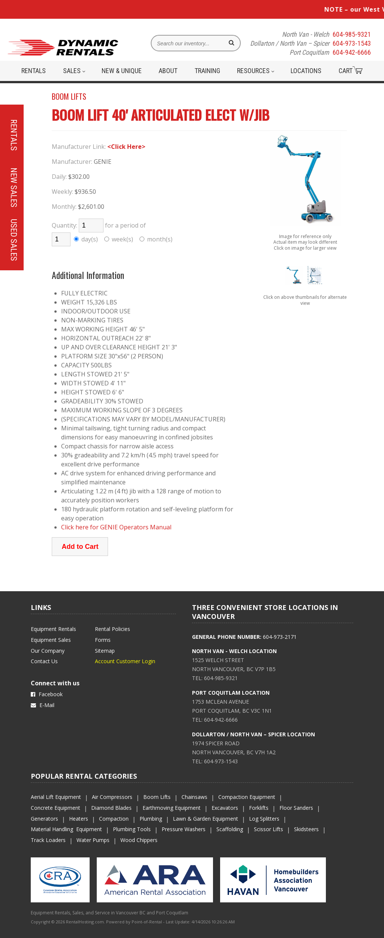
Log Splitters (264, 818)
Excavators (225, 807)
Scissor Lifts (268, 829)
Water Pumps (93, 840)
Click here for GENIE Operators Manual (116, 527)
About (168, 71)
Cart (351, 70)
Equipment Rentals (53, 628)
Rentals (33, 71)
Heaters (78, 818)
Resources (255, 71)
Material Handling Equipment (66, 829)
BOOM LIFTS (69, 96)
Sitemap (105, 650)
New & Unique (122, 71)
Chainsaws (194, 796)
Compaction (114, 818)
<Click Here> (126, 146)
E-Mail (42, 705)
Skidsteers (306, 829)
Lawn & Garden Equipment (205, 818)
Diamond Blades (111, 807)
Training (207, 71)
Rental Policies (112, 628)
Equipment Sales (51, 639)
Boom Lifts (157, 796)
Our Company (47, 650)
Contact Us (44, 661)
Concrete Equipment (55, 807)
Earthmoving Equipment (171, 807)
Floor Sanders (296, 807)
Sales (74, 71)
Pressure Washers (184, 829)
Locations (306, 71)
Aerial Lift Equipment (56, 796)
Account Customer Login (125, 661)
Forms (103, 639)
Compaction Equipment (246, 796)
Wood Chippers (139, 840)
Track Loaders (48, 840)
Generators (44, 818)
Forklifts (258, 807)
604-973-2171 (280, 636)
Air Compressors (112, 796)
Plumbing (151, 818)
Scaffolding (229, 829)
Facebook (47, 694)
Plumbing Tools (132, 829)
